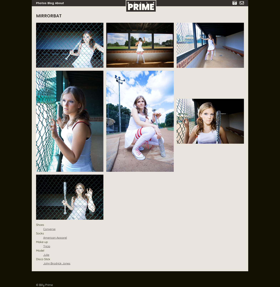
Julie (46, 255)
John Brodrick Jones (56, 263)
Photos (41, 3)
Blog (51, 3)
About (59, 3)
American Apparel (55, 237)
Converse (49, 229)
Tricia (46, 246)
